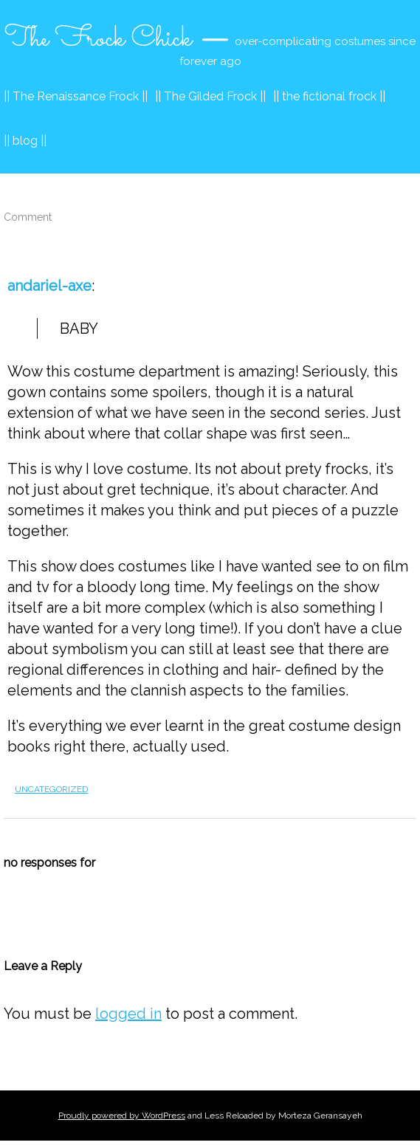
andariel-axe (49, 286)
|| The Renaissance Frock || (76, 96)
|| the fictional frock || (329, 96)
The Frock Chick (98, 39)
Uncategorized (51, 789)
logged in (128, 1013)
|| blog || (25, 141)
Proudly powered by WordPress (121, 1115)
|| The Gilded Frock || (210, 96)
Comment (28, 217)
